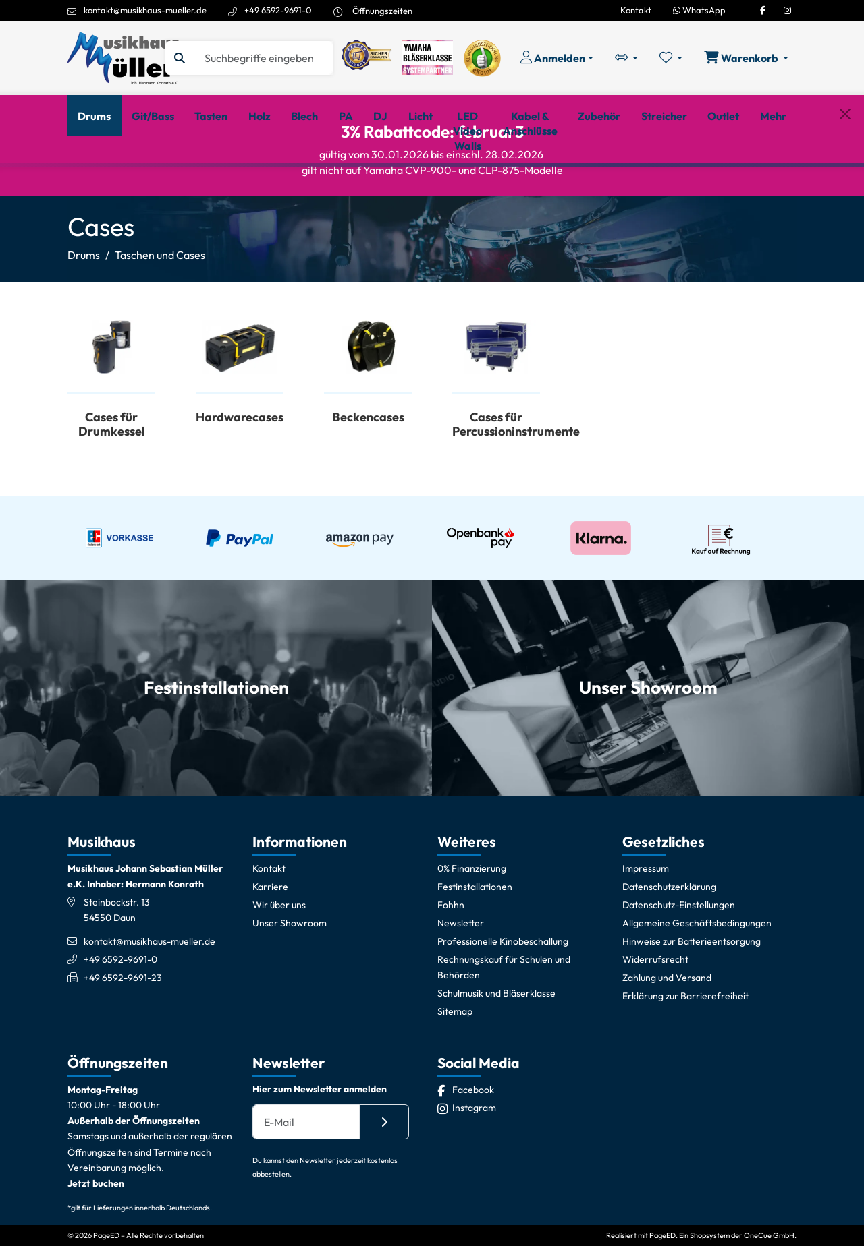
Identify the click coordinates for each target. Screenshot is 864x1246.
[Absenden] (384, 1182)
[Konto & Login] (556, 58)
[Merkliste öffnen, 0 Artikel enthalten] (671, 58)
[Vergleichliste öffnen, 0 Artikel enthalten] (626, 58)
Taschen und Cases (160, 316)
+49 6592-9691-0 (278, 10)
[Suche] (263, 58)
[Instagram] (787, 10)
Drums (84, 316)
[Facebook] (762, 10)
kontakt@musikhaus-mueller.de (145, 10)
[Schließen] (845, 185)
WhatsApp (699, 10)
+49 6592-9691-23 (123, 1039)
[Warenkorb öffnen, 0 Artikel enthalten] (746, 58)
